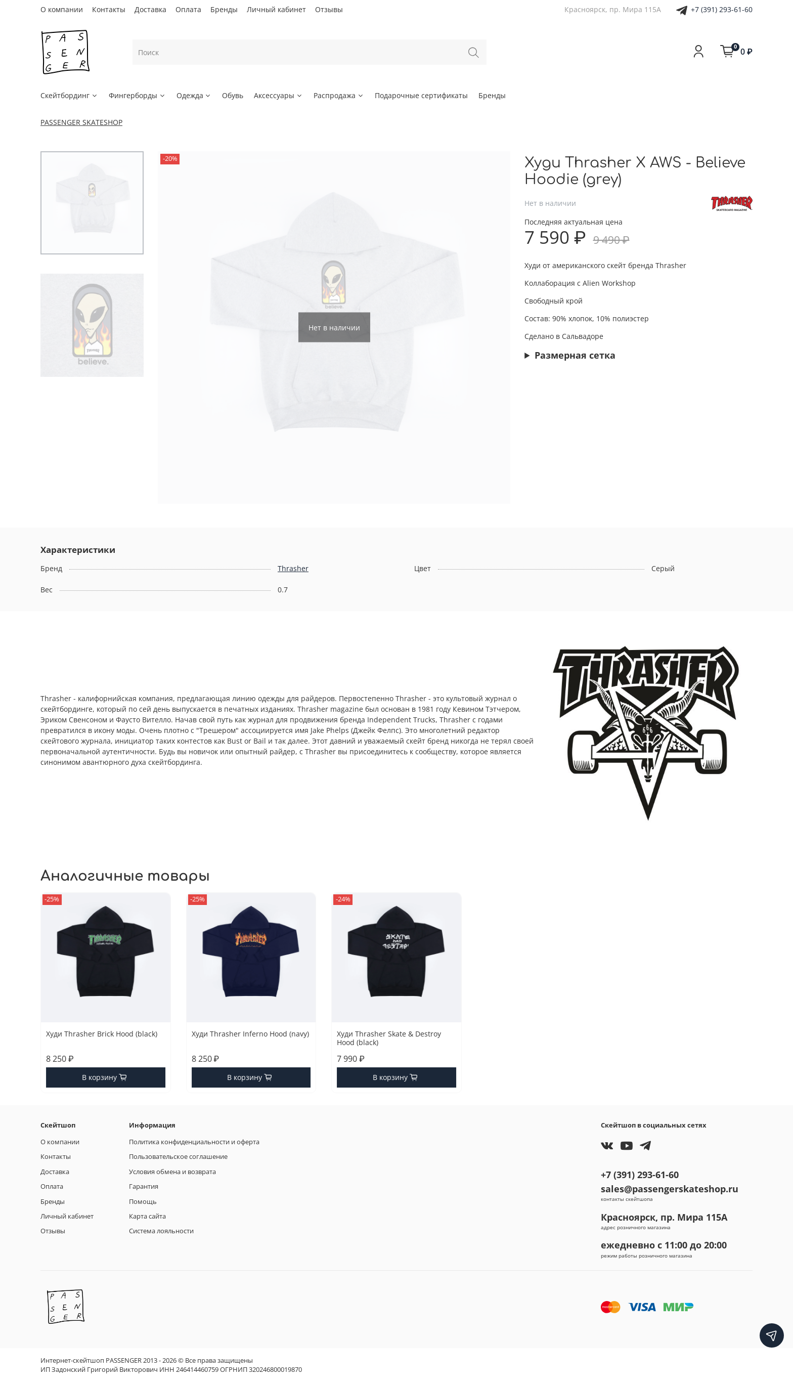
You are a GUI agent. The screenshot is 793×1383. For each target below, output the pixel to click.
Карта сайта (147, 1216)
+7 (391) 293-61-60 (722, 9)
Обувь (232, 95)
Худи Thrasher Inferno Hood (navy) (250, 1033)
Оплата (188, 9)
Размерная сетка (575, 355)
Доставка (150, 9)
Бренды (224, 9)
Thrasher (293, 568)
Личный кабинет (276, 9)
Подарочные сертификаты (421, 95)
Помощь (143, 1201)
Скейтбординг (69, 95)
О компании (61, 9)
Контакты (108, 9)
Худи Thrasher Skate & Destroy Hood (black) (389, 1037)
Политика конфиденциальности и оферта (194, 1142)
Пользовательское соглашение (178, 1156)
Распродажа (339, 95)
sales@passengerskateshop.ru (669, 1189)
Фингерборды (137, 95)
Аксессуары (278, 95)
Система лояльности (161, 1231)
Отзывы (329, 9)
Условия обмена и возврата (172, 1172)
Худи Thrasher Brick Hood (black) (101, 1033)
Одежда (194, 95)
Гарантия (143, 1186)
